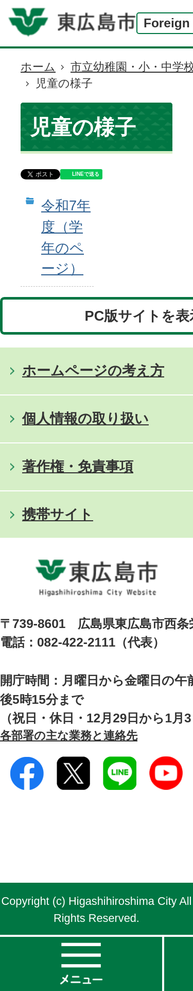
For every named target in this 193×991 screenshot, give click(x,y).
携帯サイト (57, 514)
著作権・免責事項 (77, 466)
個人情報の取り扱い (85, 418)
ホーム (38, 66)
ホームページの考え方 (93, 370)
